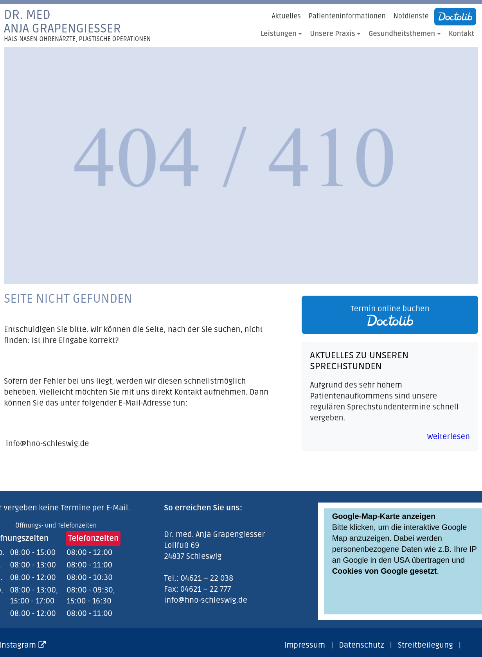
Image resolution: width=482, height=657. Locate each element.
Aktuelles (286, 16)
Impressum (304, 645)
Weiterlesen (448, 437)
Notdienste (411, 16)
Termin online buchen (390, 315)
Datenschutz (361, 645)
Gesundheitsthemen (402, 34)
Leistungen (279, 34)
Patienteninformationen (347, 16)
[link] (388, 315)
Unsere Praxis (332, 34)
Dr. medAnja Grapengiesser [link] (77, 25)
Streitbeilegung (425, 645)
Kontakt (461, 34)
